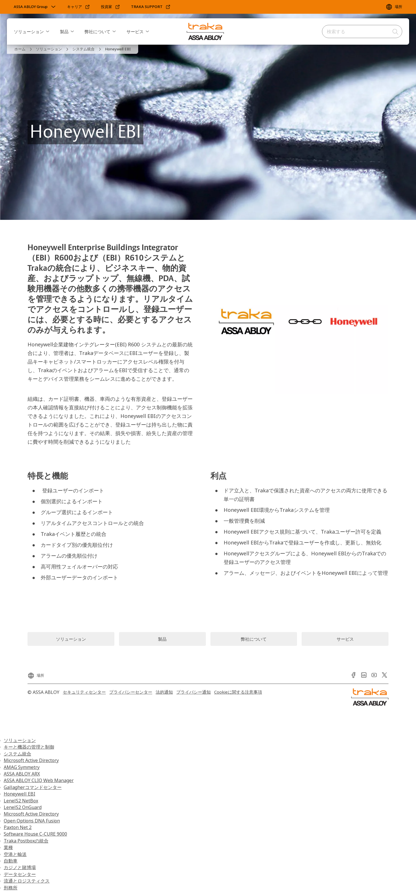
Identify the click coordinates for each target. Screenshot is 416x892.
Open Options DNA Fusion (32, 821)
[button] (47, 31)
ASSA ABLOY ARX (22, 774)
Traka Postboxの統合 (26, 841)
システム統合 (17, 754)
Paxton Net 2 (18, 827)
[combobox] (362, 31)
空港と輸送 (15, 854)
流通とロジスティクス (27, 881)
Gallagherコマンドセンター (33, 787)
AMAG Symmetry (22, 767)
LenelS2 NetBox (21, 801)
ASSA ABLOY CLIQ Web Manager (39, 780)
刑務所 (10, 888)
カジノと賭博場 (20, 867)
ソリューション (29, 31)
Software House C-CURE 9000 (35, 834)
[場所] (394, 7)
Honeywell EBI (19, 794)
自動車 (10, 861)
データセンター (20, 874)
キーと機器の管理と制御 (29, 747)
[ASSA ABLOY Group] (35, 6)
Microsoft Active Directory (31, 760)
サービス (135, 31)
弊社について (97, 31)
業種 (8, 847)
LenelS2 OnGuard (23, 807)
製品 (64, 31)
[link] (79, 6)
